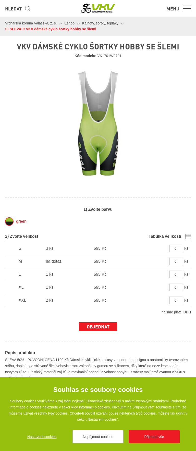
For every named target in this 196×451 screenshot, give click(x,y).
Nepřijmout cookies (98, 437)
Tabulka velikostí (165, 236)
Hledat (13, 8)
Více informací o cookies (90, 407)
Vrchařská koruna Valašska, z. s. (31, 23)
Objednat (98, 326)
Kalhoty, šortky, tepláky (100, 23)
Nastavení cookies (41, 437)
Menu (172, 8)
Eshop (69, 23)
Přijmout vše (154, 437)
